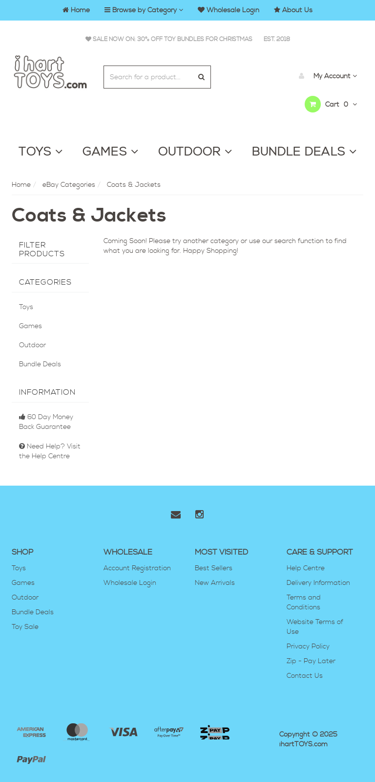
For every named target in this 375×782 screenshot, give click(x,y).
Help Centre (306, 568)
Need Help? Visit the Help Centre (50, 451)
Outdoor (32, 345)
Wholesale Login (130, 583)
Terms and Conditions (304, 602)
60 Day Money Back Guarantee (46, 422)
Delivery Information (318, 583)
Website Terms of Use (315, 627)
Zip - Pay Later (311, 661)
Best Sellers (213, 568)
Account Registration (137, 568)
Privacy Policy (308, 646)
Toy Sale (25, 627)
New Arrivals (215, 583)
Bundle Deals (40, 364)
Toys (26, 307)
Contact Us (305, 675)
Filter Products (42, 249)
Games (30, 326)
